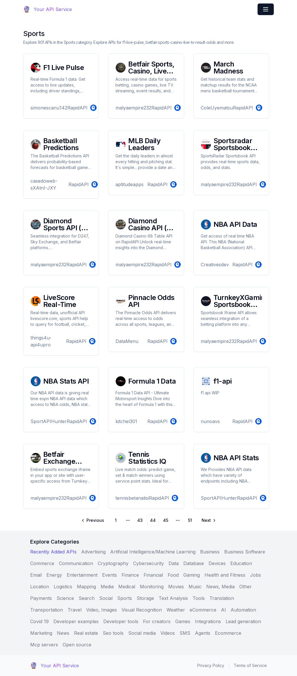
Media (107, 586)
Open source (77, 645)
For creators (157, 621)
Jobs (255, 575)
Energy (54, 575)
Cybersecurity (148, 563)
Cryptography (113, 563)
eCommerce (203, 610)
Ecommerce (228, 633)
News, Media (220, 586)
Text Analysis (173, 598)
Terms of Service (250, 665)
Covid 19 (39, 621)
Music (195, 586)
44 (153, 520)
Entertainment (82, 575)
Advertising (93, 552)
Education (241, 563)
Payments (41, 598)
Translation (221, 598)
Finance (130, 575)
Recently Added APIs (53, 552)
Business (210, 552)
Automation (243, 610)
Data (174, 563)
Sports (124, 598)
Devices (217, 563)
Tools (199, 598)
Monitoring (152, 586)
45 (165, 520)
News (63, 633)
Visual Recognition (142, 610)
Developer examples (76, 621)
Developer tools (120, 621)
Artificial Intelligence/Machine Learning (152, 552)
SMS (185, 633)
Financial (153, 575)
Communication (76, 563)
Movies (176, 586)
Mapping (86, 586)
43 (140, 520)
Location (39, 586)
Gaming (191, 575)
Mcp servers (44, 645)
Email (36, 575)
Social (106, 598)
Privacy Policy (210, 665)
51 (190, 520)
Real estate (86, 633)
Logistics (63, 586)
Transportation (46, 610)
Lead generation (243, 621)
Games (182, 621)
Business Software (244, 552)
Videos (167, 633)
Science (65, 598)
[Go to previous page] (93, 520)
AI (223, 610)
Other (245, 586)
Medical (126, 586)
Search (87, 598)
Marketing (41, 633)
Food (173, 575)
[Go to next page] (208, 520)
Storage (145, 598)
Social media (142, 633)
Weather (175, 610)
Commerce (42, 563)
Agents (202, 633)
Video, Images (101, 610)
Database (193, 563)
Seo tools (113, 633)
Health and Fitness (224, 575)
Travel (75, 610)
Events (109, 575)
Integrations (208, 621)
